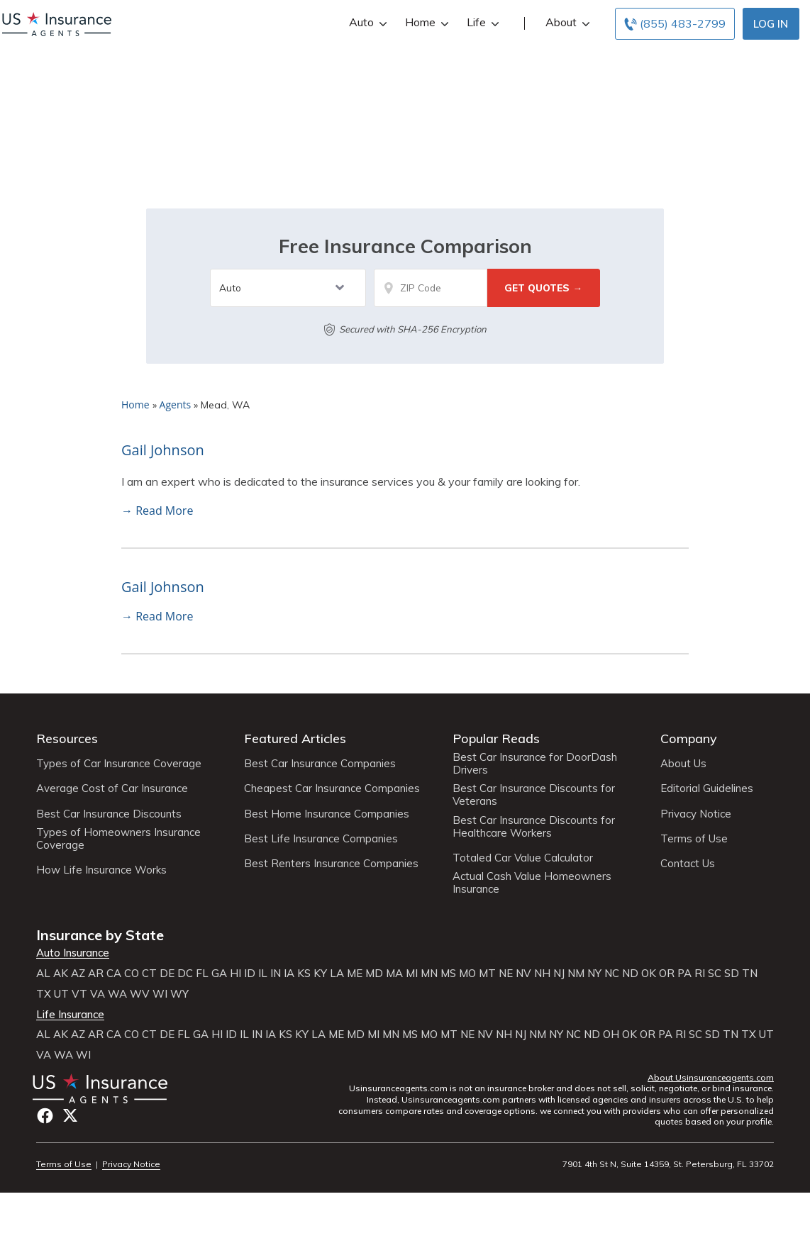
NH (542, 973)
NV (523, 973)
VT (79, 994)
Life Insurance (70, 1014)
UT (61, 994)
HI (235, 973)
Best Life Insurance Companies (321, 838)
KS (304, 973)
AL (43, 973)
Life (481, 22)
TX (43, 994)
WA (117, 994)
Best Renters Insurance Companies (331, 863)
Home (425, 22)
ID (249, 973)
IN (275, 973)
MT (487, 973)
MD (374, 973)
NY (594, 973)
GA (219, 973)
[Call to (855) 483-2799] (675, 24)
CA (113, 973)
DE (167, 973)
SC (714, 973)
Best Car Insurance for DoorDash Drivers (535, 763)
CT (149, 973)
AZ (78, 973)
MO (467, 973)
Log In (770, 23)
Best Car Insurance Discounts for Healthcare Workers (534, 827)
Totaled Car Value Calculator (523, 858)
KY (320, 973)
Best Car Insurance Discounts (109, 814)
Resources (67, 738)
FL (202, 973)
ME (354, 973)
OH (611, 1034)
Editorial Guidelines (706, 788)
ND (630, 973)
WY (179, 994)
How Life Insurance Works (101, 870)
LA (337, 973)
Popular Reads (496, 738)
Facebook (45, 1116)
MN (429, 973)
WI (159, 994)
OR (667, 973)
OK (648, 973)
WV (140, 994)
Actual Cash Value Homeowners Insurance (532, 883)
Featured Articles (295, 738)
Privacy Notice (695, 814)
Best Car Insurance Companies (320, 763)
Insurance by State (100, 935)
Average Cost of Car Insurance (112, 788)
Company (688, 738)
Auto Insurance (72, 953)
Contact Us (687, 863)
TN (750, 973)
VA (97, 994)
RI (699, 973)
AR (96, 973)
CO (131, 973)
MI (412, 973)
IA (289, 973)
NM (575, 973)
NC (611, 973)
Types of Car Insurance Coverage (118, 763)
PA (684, 973)
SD (731, 973)
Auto (366, 22)
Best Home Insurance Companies (326, 814)
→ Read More (157, 510)
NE (506, 973)
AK (60, 973)
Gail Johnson (162, 449)
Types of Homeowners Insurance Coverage (118, 839)
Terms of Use (694, 838)
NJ (559, 973)
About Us (683, 763)
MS (448, 973)
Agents (176, 404)
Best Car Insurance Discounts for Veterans (534, 795)
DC (185, 973)
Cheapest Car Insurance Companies (332, 788)
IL (262, 973)
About (566, 22)
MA (394, 973)
